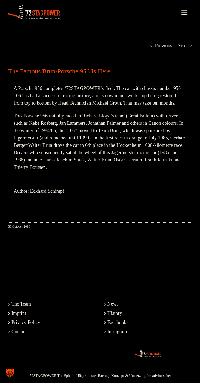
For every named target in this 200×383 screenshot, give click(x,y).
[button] (10, 373)
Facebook (117, 322)
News (113, 304)
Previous (163, 45)
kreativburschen (159, 376)
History (114, 313)
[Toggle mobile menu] (185, 12)
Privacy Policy (25, 322)
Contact (19, 331)
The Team (21, 304)
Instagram (117, 331)
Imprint (18, 313)
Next (182, 45)
